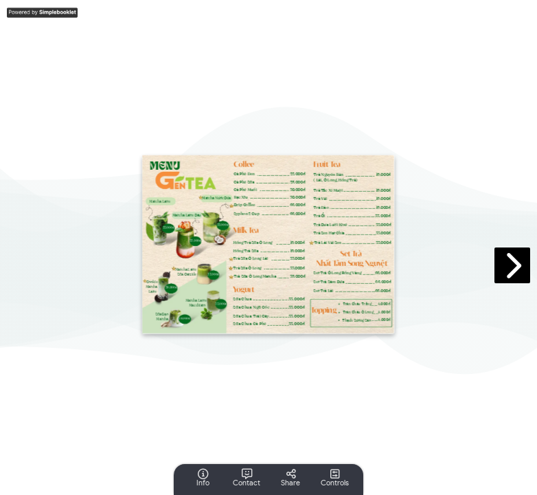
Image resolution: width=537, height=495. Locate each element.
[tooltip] (203, 477)
